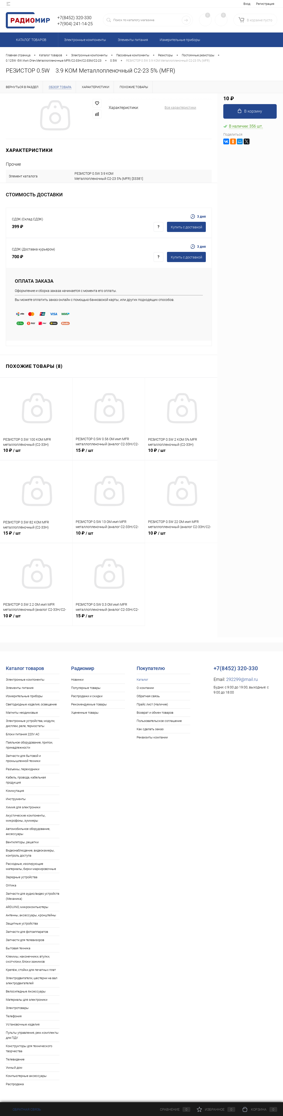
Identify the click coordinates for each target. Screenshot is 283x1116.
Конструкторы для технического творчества (29, 1048)
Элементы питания (19, 688)
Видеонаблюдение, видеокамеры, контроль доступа (30, 853)
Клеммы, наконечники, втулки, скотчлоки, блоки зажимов (28, 959)
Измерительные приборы (24, 696)
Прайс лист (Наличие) (152, 704)
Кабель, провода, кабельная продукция (26, 780)
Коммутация (15, 791)
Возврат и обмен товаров (155, 712)
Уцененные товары (85, 712)
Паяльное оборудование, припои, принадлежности (29, 745)
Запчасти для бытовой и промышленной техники (23, 758)
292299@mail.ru (242, 679)
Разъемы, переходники (22, 769)
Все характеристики (180, 107)
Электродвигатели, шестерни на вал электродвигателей (31, 980)
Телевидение (15, 1059)
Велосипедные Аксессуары (26, 991)
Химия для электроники (23, 807)
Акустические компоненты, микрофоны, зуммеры (25, 818)
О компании (145, 688)
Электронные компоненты (25, 679)
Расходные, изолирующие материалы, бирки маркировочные (31, 866)
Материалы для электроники (26, 999)
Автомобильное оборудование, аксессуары (28, 831)
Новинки (77, 679)
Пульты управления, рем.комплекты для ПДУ (32, 1035)
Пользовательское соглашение (159, 721)
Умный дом (14, 1067)
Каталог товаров (30, 40)
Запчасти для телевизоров (25, 940)
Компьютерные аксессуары (26, 1076)
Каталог (142, 679)
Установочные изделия (23, 1024)
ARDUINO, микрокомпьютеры (27, 907)
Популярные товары (85, 688)
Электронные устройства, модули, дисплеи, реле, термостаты (30, 723)
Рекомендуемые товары (89, 704)
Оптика (11, 885)
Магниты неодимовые (22, 712)
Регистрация (265, 4)
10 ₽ (36, 453)
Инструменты (16, 799)
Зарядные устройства (21, 877)
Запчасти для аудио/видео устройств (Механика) (32, 896)
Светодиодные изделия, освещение (31, 704)
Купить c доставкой (186, 227)
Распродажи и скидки (86, 696)
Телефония (14, 1016)
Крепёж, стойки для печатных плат (31, 970)
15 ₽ (109, 453)
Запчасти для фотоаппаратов (27, 932)
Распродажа (15, 1084)
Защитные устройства (22, 923)
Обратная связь (148, 696)
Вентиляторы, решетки (22, 842)
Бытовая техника (18, 948)
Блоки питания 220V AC (22, 734)
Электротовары (17, 1008)
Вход (246, 4)
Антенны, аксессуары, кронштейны (31, 915)
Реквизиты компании (152, 737)
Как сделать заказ (150, 729)
